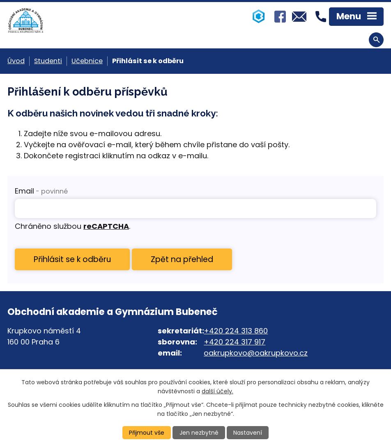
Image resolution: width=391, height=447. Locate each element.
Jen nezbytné (198, 433)
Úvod (16, 61)
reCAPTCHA (106, 226)
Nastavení (247, 433)
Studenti (48, 61)
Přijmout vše (146, 433)
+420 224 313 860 (236, 331)
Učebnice (87, 61)
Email (41, 191)
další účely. (217, 391)
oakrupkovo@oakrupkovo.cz (256, 353)
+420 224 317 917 (234, 342)
